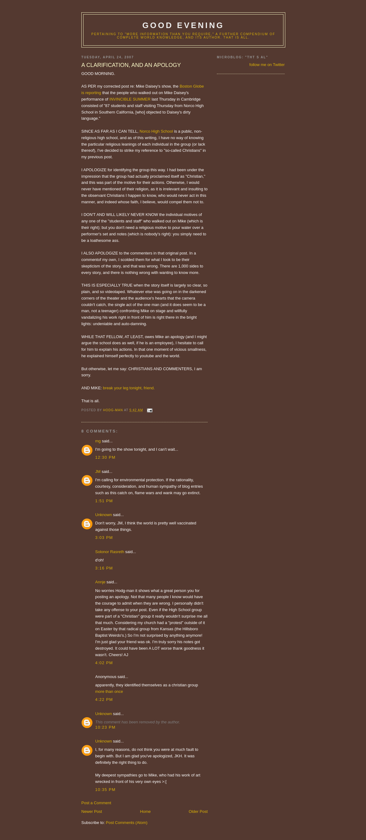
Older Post (198, 811)
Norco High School (156, 131)
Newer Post (91, 811)
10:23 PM (105, 727)
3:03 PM (104, 537)
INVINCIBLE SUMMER (130, 99)
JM (97, 471)
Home (145, 811)
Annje (100, 582)
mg (98, 441)
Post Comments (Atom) (127, 822)
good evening (183, 25)
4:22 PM (104, 699)
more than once (109, 691)
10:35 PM (105, 789)
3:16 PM (104, 568)
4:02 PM (104, 662)
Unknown (103, 514)
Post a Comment (96, 803)
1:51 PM (104, 501)
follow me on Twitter (267, 64)
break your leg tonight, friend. (129, 388)
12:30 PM (105, 457)
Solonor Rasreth (109, 551)
